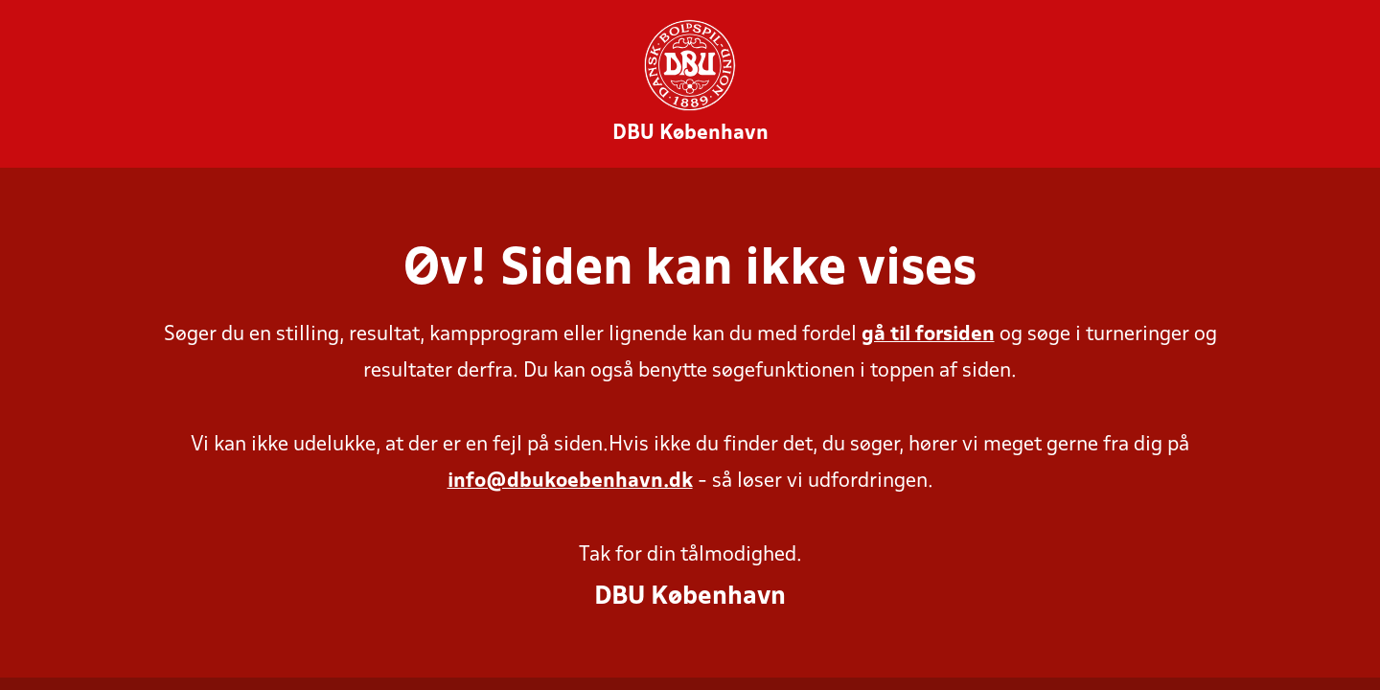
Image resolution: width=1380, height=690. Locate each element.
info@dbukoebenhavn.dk (570, 481)
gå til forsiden (928, 335)
